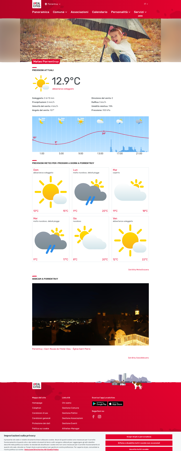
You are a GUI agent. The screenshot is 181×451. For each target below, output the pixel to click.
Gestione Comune (70, 408)
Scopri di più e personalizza (139, 439)
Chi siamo (66, 403)
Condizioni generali (41, 418)
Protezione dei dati (41, 423)
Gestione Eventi (69, 423)
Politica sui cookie (40, 428)
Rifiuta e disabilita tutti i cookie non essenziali (139, 445)
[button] (52, 4)
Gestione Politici (69, 413)
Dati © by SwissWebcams (138, 358)
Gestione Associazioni (72, 418)
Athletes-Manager (70, 428)
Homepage (37, 403)
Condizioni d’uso (40, 413)
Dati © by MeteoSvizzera (138, 270)
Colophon (36, 408)
